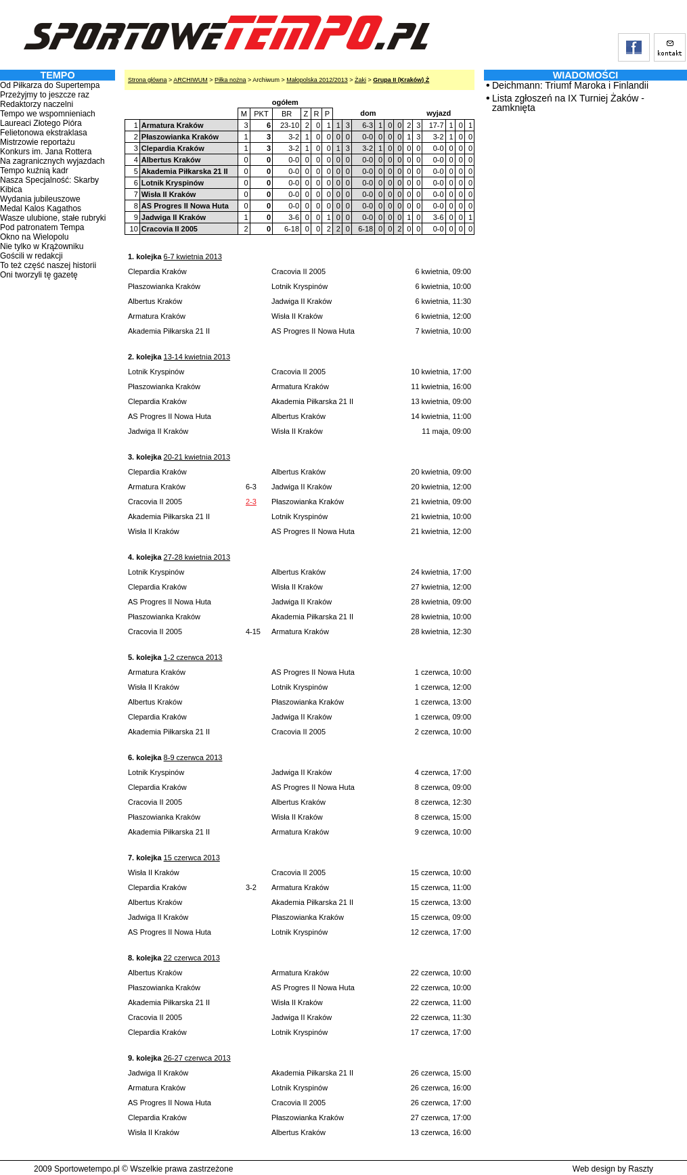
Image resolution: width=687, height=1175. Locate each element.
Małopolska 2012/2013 (317, 79)
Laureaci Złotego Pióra (41, 123)
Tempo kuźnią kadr (34, 170)
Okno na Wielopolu (34, 237)
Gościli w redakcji (31, 256)
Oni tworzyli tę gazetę (39, 275)
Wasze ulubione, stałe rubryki (53, 218)
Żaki (360, 79)
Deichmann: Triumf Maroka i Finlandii (570, 85)
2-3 (251, 501)
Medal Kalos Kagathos (40, 208)
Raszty (640, 1169)
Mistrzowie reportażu (37, 142)
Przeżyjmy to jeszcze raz (44, 94)
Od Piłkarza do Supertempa (49, 85)
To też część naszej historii (48, 265)
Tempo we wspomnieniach (47, 113)
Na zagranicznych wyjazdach (52, 161)
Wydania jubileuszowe (40, 199)
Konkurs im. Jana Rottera (45, 151)
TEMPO (57, 75)
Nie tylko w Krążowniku (41, 246)
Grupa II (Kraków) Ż (401, 79)
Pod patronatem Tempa (42, 227)
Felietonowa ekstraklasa (43, 132)
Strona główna (147, 79)
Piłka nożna (230, 79)
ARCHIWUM (190, 79)
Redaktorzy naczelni (36, 104)
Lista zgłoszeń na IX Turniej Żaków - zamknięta (568, 103)
